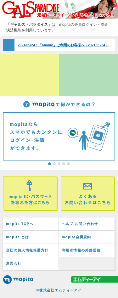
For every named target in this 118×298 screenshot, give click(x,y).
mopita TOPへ (19, 224)
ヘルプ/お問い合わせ (80, 224)
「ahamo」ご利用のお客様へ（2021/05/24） (63, 45)
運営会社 (13, 263)
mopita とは (17, 237)
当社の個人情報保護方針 (27, 250)
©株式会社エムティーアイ (59, 290)
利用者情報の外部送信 (81, 250)
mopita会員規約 (76, 237)
